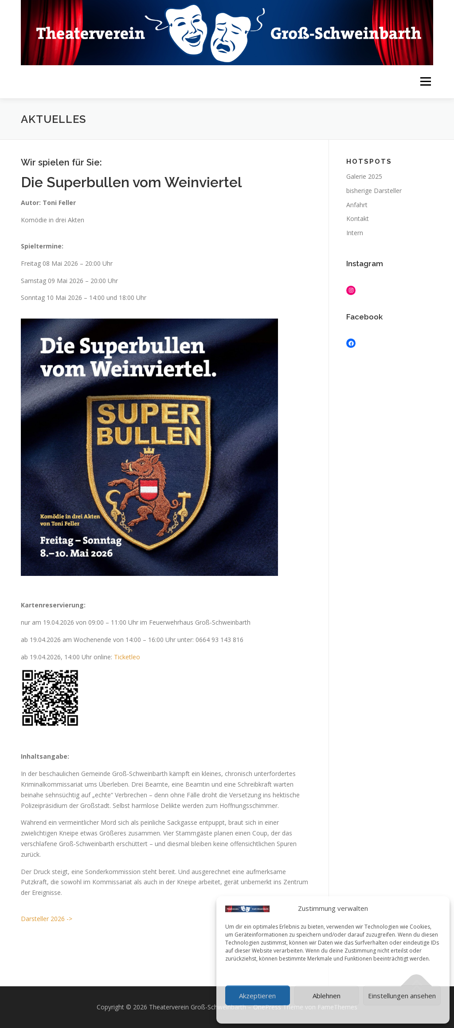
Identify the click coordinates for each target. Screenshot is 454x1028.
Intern (354, 232)
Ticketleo (127, 657)
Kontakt (357, 218)
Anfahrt (357, 205)
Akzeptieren (257, 995)
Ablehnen (326, 995)
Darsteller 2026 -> (46, 918)
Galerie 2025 (364, 176)
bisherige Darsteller (374, 190)
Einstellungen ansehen (402, 995)
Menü (425, 82)
